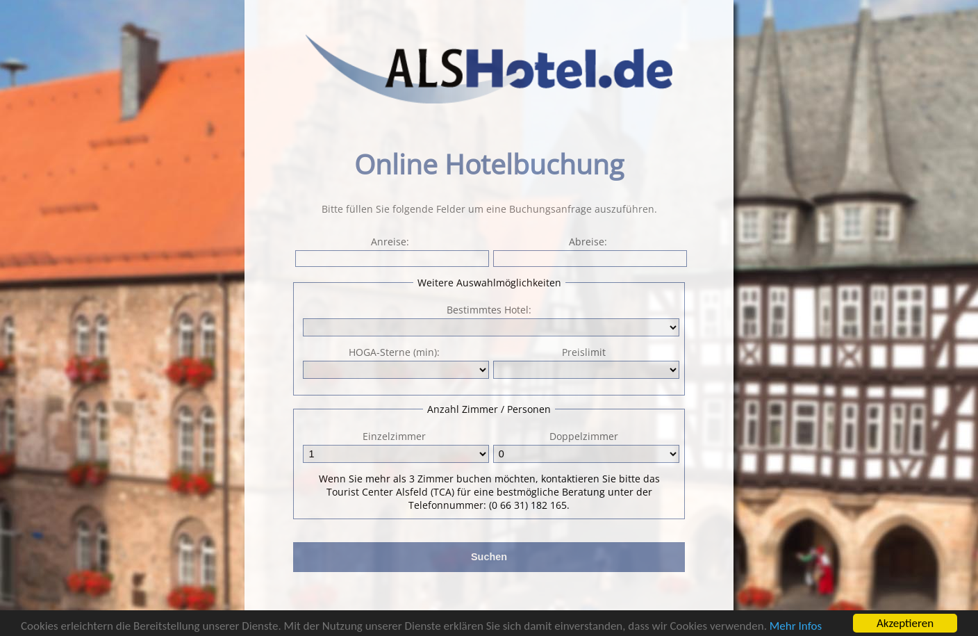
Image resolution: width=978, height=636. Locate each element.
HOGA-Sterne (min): (395, 362)
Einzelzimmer (395, 446)
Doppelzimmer (585, 446)
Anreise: (391, 251)
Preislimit (585, 362)
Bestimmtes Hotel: (489, 309)
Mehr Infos (796, 627)
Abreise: (589, 251)
